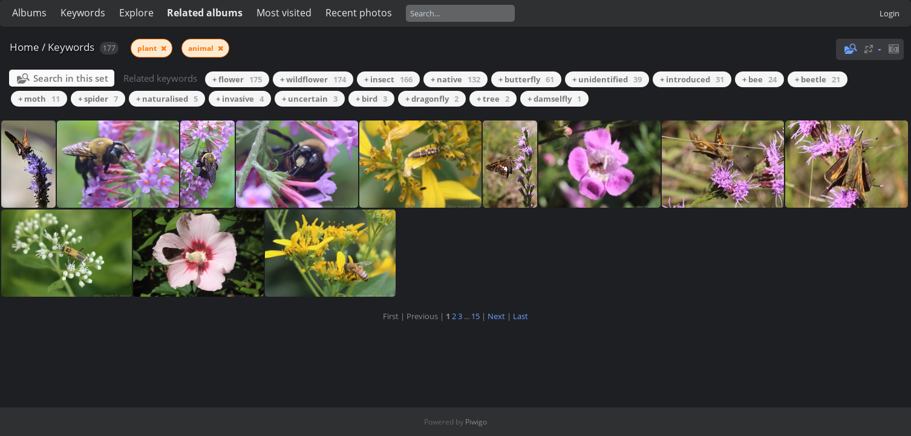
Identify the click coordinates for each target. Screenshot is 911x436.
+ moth (39, 98)
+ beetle (817, 79)
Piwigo (476, 422)
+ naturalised (167, 98)
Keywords (82, 12)
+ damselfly (554, 98)
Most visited (284, 12)
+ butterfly (526, 79)
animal (201, 48)
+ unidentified (607, 79)
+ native (455, 79)
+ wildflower (313, 79)
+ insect (388, 79)
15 (475, 316)
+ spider (98, 98)
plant (147, 48)
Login (890, 13)
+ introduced (692, 79)
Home (24, 47)
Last (520, 316)
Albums (29, 12)
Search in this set (70, 78)
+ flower (237, 79)
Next (496, 316)
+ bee (759, 79)
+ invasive (240, 98)
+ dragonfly (432, 98)
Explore (136, 12)
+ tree (493, 98)
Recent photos (358, 12)
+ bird (371, 98)
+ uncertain (310, 98)
